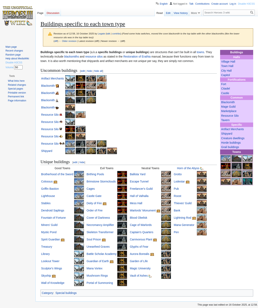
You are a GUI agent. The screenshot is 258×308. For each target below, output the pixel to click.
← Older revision (68, 41)
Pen (176, 232)
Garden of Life (139, 261)
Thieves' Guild (182, 203)
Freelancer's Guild (141, 188)
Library (45, 253)
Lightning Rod (182, 217)
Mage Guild (228, 106)
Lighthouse (48, 196)
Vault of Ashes (139, 275)
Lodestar (179, 181)
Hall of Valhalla (139, 196)
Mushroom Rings (97, 275)
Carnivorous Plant (141, 239)
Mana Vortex (95, 268)
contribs (116, 33)
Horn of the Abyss (188, 168)
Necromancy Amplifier (100, 225)
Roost (177, 196)
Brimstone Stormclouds (101, 181)
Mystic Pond (48, 232)
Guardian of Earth (98, 261)
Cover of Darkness (98, 217)
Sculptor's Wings (51, 268)
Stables (46, 203)
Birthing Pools (95, 174)
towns (200, 52)
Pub (176, 188)
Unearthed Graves (98, 246)
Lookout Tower (50, 261)
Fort (223, 84)
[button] (12, 76)
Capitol (225, 75)
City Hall (226, 70)
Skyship (46, 275)
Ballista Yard (137, 174)
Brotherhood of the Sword (57, 174)
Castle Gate (94, 196)
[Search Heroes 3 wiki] (229, 12)
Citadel (225, 88)
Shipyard (226, 133)
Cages (91, 188)
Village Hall (228, 61)
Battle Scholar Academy (102, 253)
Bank (177, 210)
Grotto (178, 174)
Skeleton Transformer (100, 232)
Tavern (225, 120)
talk (108, 33)
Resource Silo (230, 115)
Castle (225, 93)
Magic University (140, 268)
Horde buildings (231, 142)
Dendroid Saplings (52, 210)
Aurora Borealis (139, 253)
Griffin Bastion (50, 188)
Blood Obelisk (138, 217)
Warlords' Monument (143, 210)
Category (47, 293)
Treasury (46, 246)
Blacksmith (228, 102)
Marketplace (228, 111)
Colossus (47, 181)
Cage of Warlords (141, 225)
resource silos (94, 56)
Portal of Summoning (100, 282)
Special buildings (66, 293)
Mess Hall (136, 203)
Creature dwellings (232, 138)
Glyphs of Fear (139, 246)
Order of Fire (95, 210)
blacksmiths (71, 56)
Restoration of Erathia (137, 56)
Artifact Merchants (232, 129)
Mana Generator (184, 225)
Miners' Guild (49, 225)
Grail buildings (230, 147)
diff (55, 41)
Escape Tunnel (139, 181)
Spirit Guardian (50, 239)
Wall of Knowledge (52, 282)
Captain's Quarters (141, 232)
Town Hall (227, 66)
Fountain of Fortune (53, 217)
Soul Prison (94, 239)
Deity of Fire (94, 203)
